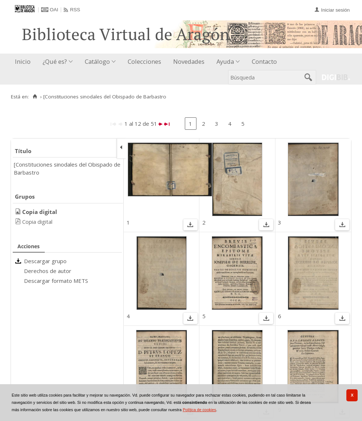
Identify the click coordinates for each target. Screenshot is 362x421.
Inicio (23, 61)
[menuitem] (24, 62)
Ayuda (225, 61)
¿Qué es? (55, 61)
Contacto (264, 61)
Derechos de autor (47, 270)
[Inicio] (35, 96)
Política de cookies (199, 410)
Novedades (188, 61)
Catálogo (97, 61)
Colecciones (144, 61)
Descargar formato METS (56, 280)
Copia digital (37, 221)
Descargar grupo (45, 261)
